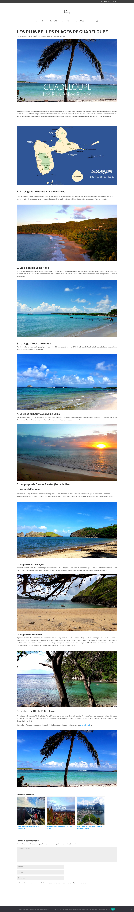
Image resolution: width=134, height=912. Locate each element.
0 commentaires (59, 36)
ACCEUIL (39, 21)
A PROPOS (107, 1)
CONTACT (114, 1)
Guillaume (23, 36)
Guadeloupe (47, 36)
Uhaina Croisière (85, 725)
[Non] (132, 909)
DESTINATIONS (51, 21)
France (39, 36)
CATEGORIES (66, 21)
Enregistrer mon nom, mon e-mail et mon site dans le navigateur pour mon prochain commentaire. (52, 883)
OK (113, 909)
